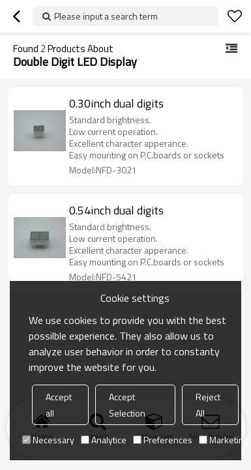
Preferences (162, 440)
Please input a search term (106, 16)
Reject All (208, 405)
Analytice (103, 440)
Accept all (59, 405)
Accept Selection (127, 405)
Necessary (48, 440)
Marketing (223, 440)
